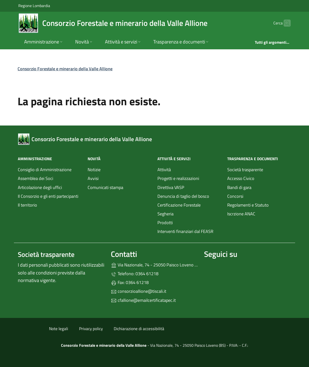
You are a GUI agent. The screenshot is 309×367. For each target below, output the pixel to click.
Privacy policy (91, 328)
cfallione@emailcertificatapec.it (143, 300)
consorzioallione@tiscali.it (138, 291)
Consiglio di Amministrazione (45, 169)
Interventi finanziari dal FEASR (185, 231)
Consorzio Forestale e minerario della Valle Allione (65, 68)
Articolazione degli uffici (40, 187)
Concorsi (235, 196)
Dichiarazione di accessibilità (139, 328)
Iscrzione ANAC (241, 213)
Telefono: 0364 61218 (134, 273)
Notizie (94, 169)
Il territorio (27, 205)
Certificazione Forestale (179, 205)
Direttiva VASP (170, 187)
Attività (164, 169)
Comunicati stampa (105, 187)
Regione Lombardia (34, 5)
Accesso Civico (240, 178)
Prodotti (165, 222)
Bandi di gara (239, 187)
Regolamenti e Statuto (248, 205)
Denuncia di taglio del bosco (183, 196)
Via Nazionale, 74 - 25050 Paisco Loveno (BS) (154, 264)
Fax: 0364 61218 (130, 282)
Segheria (165, 213)
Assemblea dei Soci (35, 178)
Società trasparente (245, 169)
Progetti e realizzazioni (178, 178)
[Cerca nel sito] (285, 23)
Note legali (58, 328)
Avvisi (93, 178)
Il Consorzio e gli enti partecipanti (48, 196)
